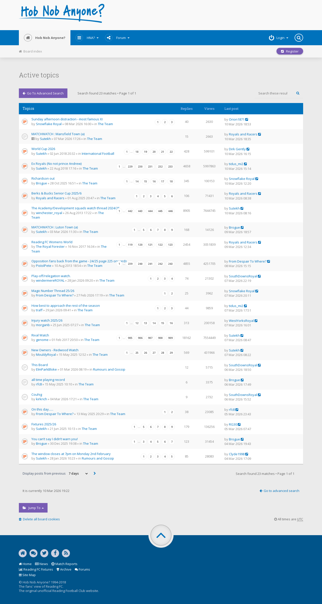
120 (140, 244)
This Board (39, 365)
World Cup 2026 (43, 148)
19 (145, 152)
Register (290, 51)
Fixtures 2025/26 (43, 424)
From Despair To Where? (247, 261)
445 (160, 211)
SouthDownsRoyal (243, 276)
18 (136, 152)
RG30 (233, 424)
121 (150, 244)
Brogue (41, 183)
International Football (98, 153)
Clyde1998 (237, 454)
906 (140, 338)
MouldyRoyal (46, 354)
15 (145, 181)
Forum (117, 37)
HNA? (87, 37)
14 (136, 181)
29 (171, 353)
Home (25, 564)
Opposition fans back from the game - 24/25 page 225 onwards (79, 261)
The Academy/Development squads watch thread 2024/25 (75, 208)
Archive (63, 569)
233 (170, 166)
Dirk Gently (237, 149)
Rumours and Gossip (109, 369)
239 (130, 264)
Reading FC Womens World (51, 242)
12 (136, 323)
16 (153, 181)
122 (160, 244)
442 (130, 211)
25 (136, 353)
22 (171, 152)
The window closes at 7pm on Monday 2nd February (71, 453)
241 (150, 264)
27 (153, 353)
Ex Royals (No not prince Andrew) (56, 163)
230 (140, 166)
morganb (43, 325)
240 (140, 264)
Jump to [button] (33, 508)
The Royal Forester (50, 246)
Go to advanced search (43, 93)
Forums (82, 569)
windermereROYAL (50, 280)
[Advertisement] (209, 15)
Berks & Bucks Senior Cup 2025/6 (56, 193)
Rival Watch (40, 335)
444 (150, 211)
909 (170, 338)
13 (145, 323)
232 (160, 166)
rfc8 (39, 384)
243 (170, 264)
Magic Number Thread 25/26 (52, 290)
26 (145, 353)
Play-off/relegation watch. (51, 276)
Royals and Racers (243, 134)
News (41, 564)
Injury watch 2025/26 (46, 320)
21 (162, 152)
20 (153, 152)
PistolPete (43, 265)
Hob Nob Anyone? (44, 37)
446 (170, 211)
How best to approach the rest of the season (65, 305)
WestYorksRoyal (241, 320)
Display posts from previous (56, 473)
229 (130, 166)
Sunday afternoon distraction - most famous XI (67, 119)
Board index (30, 51)
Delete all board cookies (39, 519)
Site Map (27, 575)
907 (150, 338)
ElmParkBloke (46, 369)
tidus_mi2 (236, 164)
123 (170, 244)
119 (130, 244)
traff (39, 310)
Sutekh (45, 138)
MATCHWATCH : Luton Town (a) (54, 227)
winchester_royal (49, 213)
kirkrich (41, 399)
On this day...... (42, 409)
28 (162, 353)
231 (150, 166)
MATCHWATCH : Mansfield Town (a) (58, 134)
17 (162, 181)
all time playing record (48, 379)
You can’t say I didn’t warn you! (54, 439)
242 (160, 264)
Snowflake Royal (49, 124)
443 (140, 211)
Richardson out (43, 178)
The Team (105, 124)
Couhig (36, 394)
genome (42, 339)
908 (160, 338)
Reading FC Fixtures (36, 569)
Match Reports (64, 564)
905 (130, 338)
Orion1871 (237, 119)
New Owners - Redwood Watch (54, 350)
